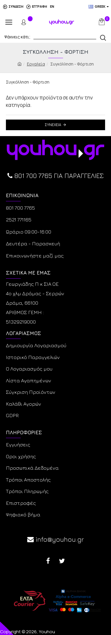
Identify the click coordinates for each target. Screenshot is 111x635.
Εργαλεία (36, 64)
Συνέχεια (53, 124)
